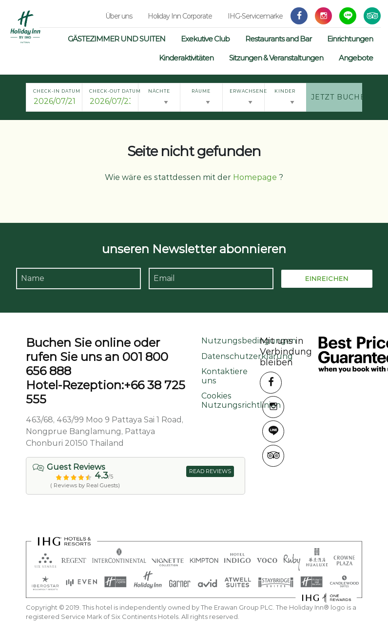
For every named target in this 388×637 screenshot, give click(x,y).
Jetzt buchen (336, 97)
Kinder (284, 91)
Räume (201, 91)
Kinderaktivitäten (186, 57)
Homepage (255, 177)
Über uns (118, 16)
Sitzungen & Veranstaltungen (276, 57)
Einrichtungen (350, 38)
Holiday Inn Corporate (180, 16)
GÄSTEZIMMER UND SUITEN (116, 38)
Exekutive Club (205, 38)
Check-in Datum (56, 91)
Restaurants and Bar (278, 38)
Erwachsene (247, 91)
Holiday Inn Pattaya (25, 26)
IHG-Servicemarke (255, 16)
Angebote (356, 57)
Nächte (159, 91)
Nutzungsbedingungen (248, 340)
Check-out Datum (113, 91)
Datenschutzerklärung (247, 356)
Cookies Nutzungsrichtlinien (241, 400)
